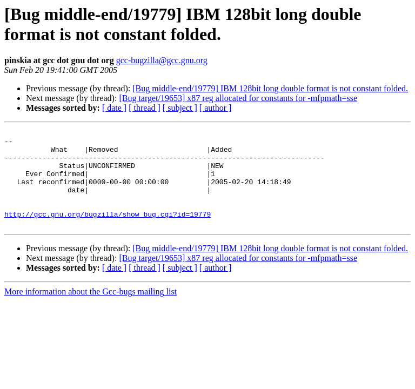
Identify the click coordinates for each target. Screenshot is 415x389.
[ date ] (114, 107)
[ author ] (215, 107)
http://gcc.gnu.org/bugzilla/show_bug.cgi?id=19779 (107, 232)
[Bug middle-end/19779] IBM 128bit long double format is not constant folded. (270, 88)
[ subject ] (180, 107)
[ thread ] (144, 107)
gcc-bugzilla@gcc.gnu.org (162, 60)
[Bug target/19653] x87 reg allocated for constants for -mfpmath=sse (238, 98)
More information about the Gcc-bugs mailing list (90, 311)
